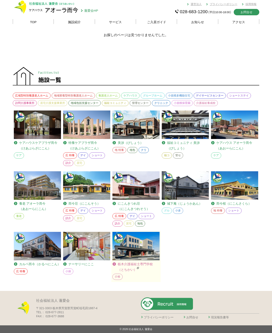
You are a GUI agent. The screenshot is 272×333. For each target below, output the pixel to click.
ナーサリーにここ (81, 264)
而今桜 (233, 203)
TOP (33, 22)
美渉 (130, 143)
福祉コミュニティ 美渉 (183, 146)
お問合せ (246, 12)
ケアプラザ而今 (38, 145)
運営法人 (196, 4)
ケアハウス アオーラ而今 (234, 146)
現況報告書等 (220, 317)
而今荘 (84, 203)
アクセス (238, 22)
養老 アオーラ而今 (33, 207)
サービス (115, 22)
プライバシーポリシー (223, 4)
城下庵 (184, 203)
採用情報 (250, 4)
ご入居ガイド (156, 22)
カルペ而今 (40, 264)
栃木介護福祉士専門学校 (135, 267)
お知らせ (197, 22)
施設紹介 (74, 22)
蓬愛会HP (91, 10)
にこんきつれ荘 (134, 207)
